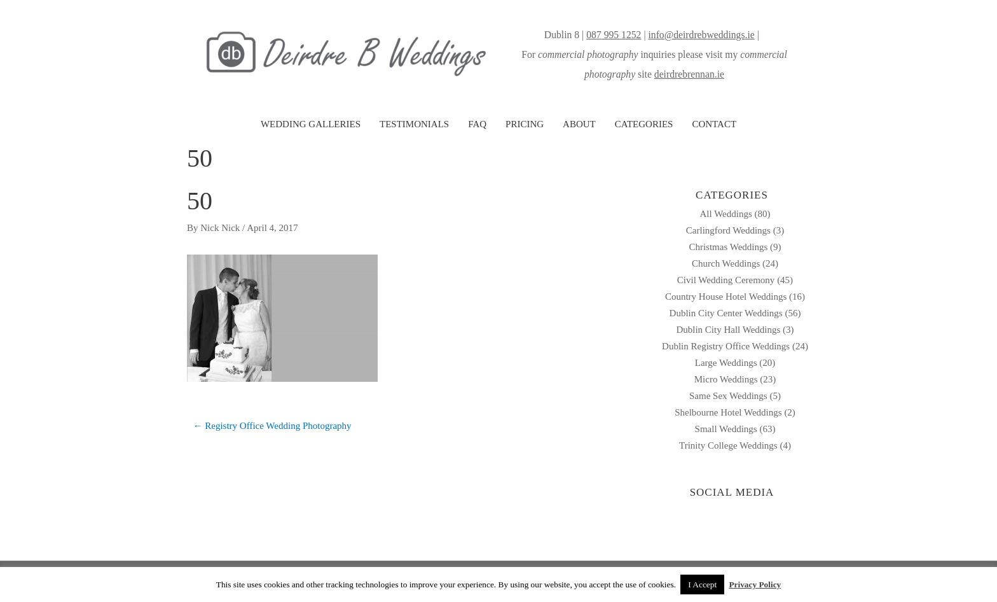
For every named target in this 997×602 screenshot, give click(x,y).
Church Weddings (726, 263)
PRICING (524, 124)
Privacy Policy (755, 584)
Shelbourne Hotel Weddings (728, 412)
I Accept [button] (702, 584)
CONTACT (714, 124)
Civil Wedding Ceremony (726, 280)
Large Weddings (726, 363)
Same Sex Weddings (728, 396)
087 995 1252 (613, 34)
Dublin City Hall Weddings (728, 330)
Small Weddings (726, 429)
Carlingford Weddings (728, 230)
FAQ (477, 124)
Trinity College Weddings (728, 445)
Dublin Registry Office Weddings (726, 346)
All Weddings (725, 214)
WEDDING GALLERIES (311, 124)
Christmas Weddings (728, 247)
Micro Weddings (726, 379)
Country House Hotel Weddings (726, 296)
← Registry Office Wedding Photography (272, 426)
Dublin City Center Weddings (726, 313)
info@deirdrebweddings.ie (701, 34)
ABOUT (579, 124)
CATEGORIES (644, 124)
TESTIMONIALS (414, 124)
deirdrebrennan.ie (689, 74)
